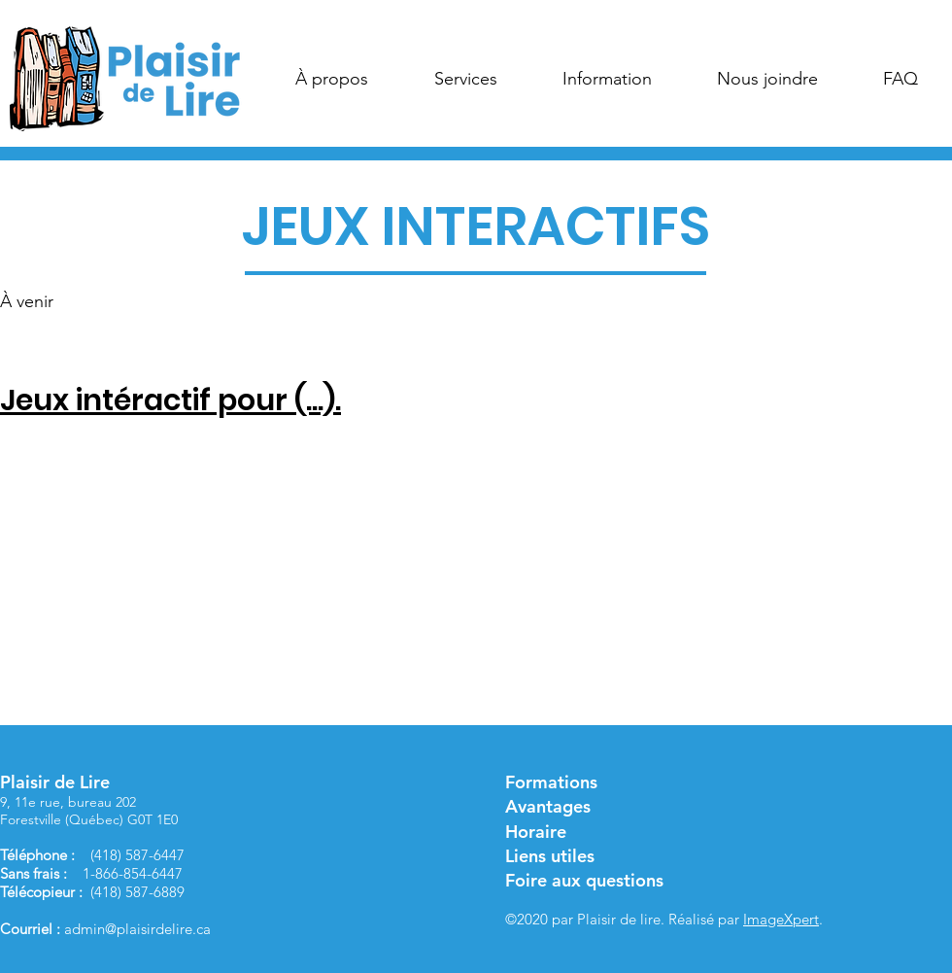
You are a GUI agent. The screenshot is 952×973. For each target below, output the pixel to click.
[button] (331, 78)
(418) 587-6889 (137, 892)
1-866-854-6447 (133, 873)
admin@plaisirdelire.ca (137, 929)
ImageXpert (781, 919)
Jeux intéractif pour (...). (170, 400)
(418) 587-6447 (137, 855)
